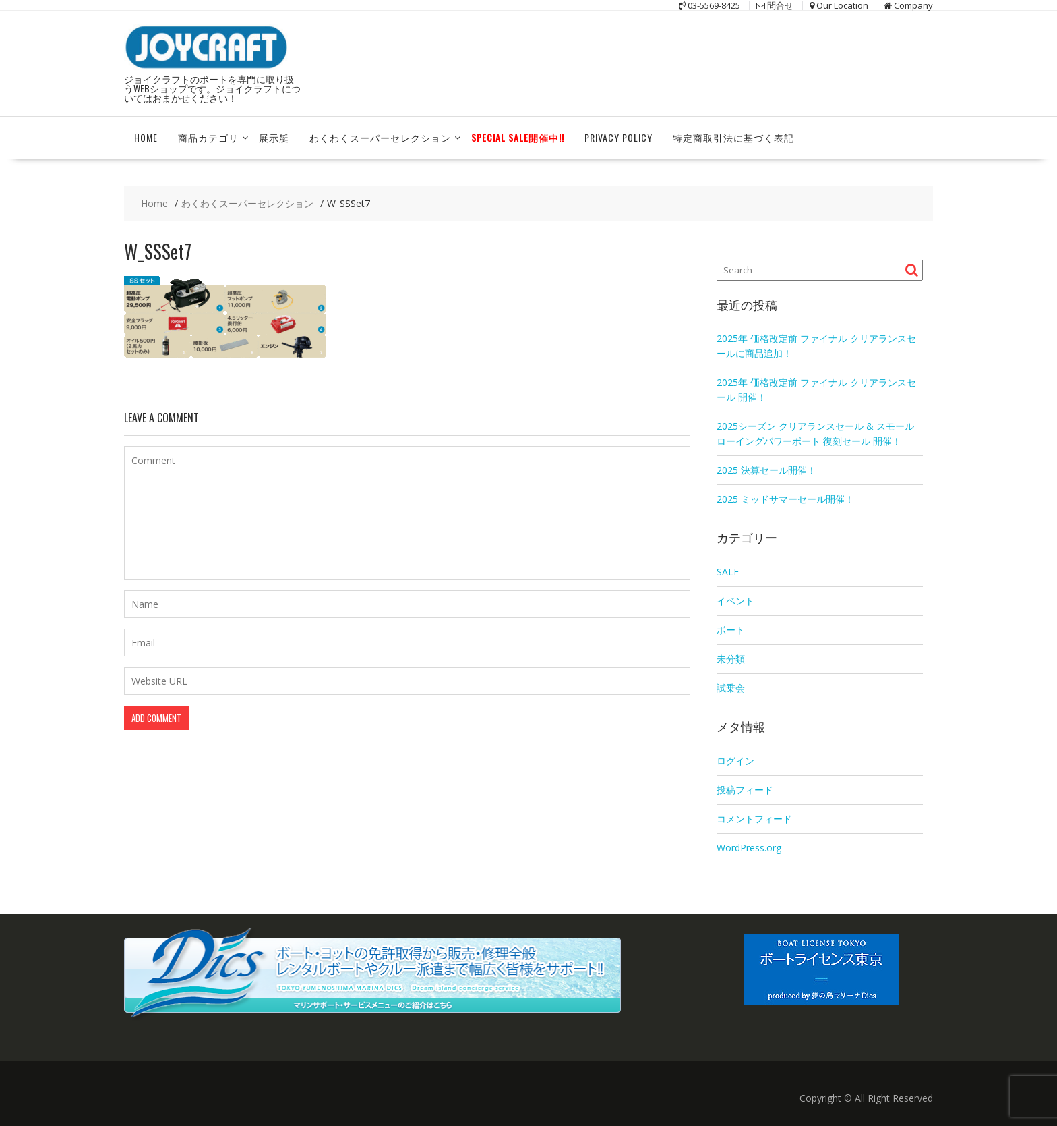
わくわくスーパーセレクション (380, 137)
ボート (731, 629)
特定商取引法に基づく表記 (733, 137)
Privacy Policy (618, 137)
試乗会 (731, 687)
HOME (146, 137)
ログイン (735, 760)
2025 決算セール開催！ (766, 469)
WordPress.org (749, 847)
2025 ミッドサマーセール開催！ (785, 498)
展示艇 (274, 137)
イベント (735, 600)
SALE (728, 571)
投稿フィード (745, 789)
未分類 (731, 658)
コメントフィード (754, 818)
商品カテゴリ (208, 137)
